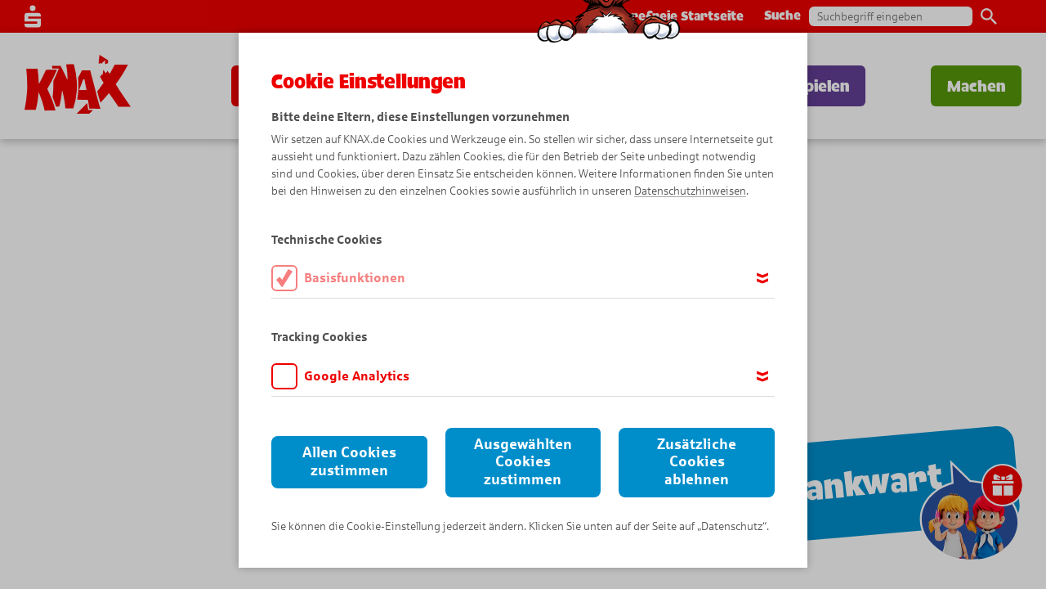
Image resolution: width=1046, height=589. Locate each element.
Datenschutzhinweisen (690, 191)
